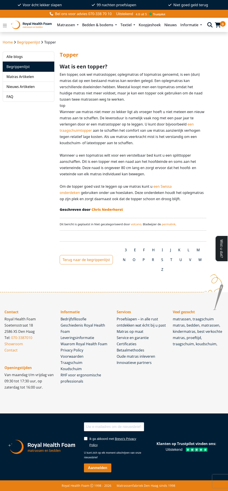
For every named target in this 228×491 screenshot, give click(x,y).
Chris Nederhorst (107, 209)
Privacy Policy (72, 350)
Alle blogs (14, 56)
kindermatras (184, 331)
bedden (193, 325)
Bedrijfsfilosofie (73, 319)
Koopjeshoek (150, 24)
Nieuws (170, 24)
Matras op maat (130, 331)
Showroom (13, 343)
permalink (168, 224)
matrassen (182, 319)
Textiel (126, 24)
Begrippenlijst (28, 42)
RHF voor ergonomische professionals (81, 378)
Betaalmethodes (130, 350)
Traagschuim (71, 362)
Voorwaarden (72, 356)
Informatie (189, 24)
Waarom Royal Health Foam (84, 343)
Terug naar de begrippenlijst (86, 259)
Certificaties (126, 343)
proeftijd (194, 337)
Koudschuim (71, 368)
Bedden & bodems (98, 24)
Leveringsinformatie (77, 337)
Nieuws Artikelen (20, 86)
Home (8, 42)
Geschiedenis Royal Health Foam (83, 328)
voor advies (81, 13)
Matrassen (66, 24)
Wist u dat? (221, 249)
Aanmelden (97, 468)
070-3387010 (21, 337)
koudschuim (206, 343)
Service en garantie (133, 337)
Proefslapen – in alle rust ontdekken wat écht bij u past (141, 322)
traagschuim (183, 343)
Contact (11, 350)
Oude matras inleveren (136, 356)
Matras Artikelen (20, 76)
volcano (136, 224)
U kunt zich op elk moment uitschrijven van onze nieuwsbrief (112, 455)
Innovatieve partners (134, 362)
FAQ (9, 96)
